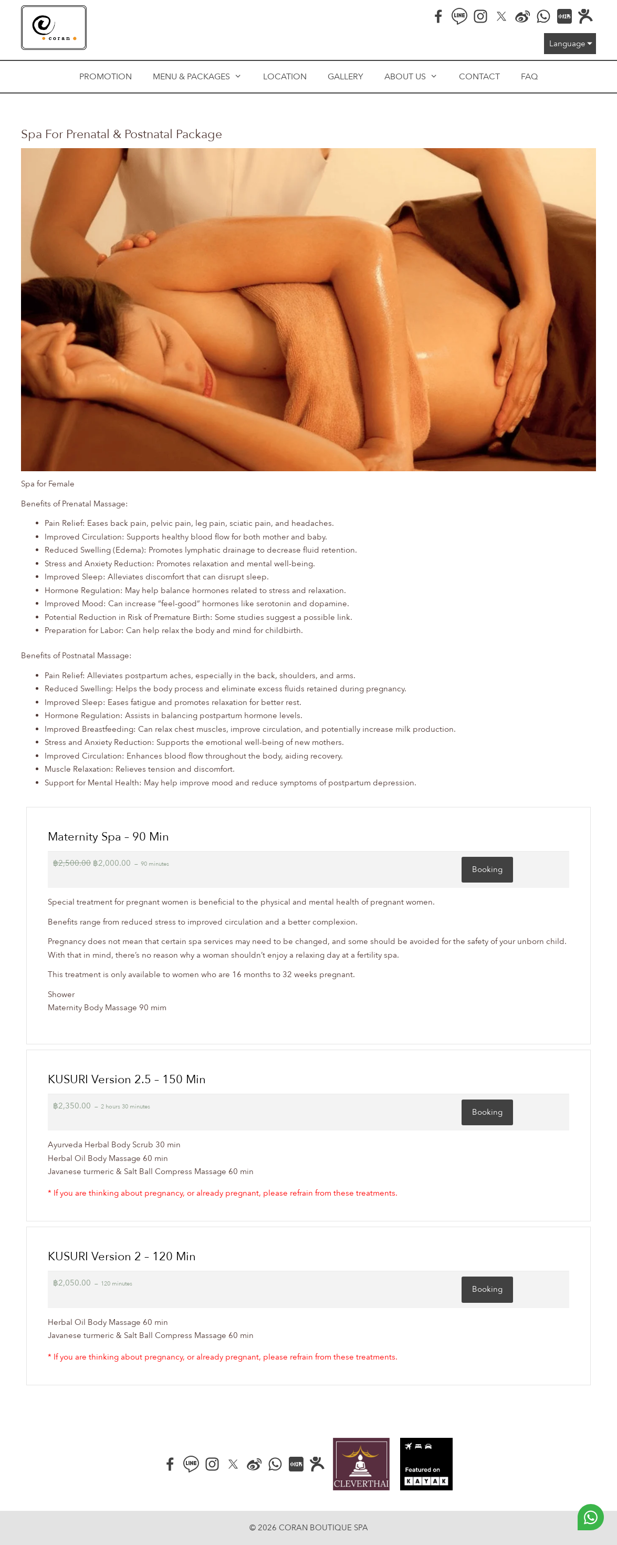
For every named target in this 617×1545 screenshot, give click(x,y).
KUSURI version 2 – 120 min (122, 1256)
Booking (487, 869)
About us (416, 76)
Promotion (105, 76)
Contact (479, 76)
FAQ (529, 76)
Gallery (345, 76)
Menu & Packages (203, 76)
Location (285, 76)
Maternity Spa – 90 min (108, 837)
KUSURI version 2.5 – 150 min (127, 1079)
